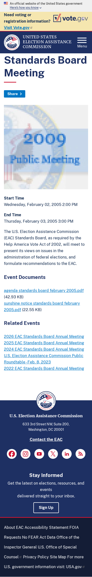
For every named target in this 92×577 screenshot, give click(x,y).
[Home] (12, 49)
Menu (82, 41)
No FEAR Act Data (38, 537)
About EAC (14, 527)
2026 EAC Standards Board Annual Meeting (44, 336)
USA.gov (75, 566)
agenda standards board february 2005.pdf (44, 290)
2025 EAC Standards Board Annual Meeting (44, 343)
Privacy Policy (36, 557)
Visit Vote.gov (18, 27)
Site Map (58, 557)
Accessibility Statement (46, 527)
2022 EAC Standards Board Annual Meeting (44, 368)
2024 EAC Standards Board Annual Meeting (44, 349)
